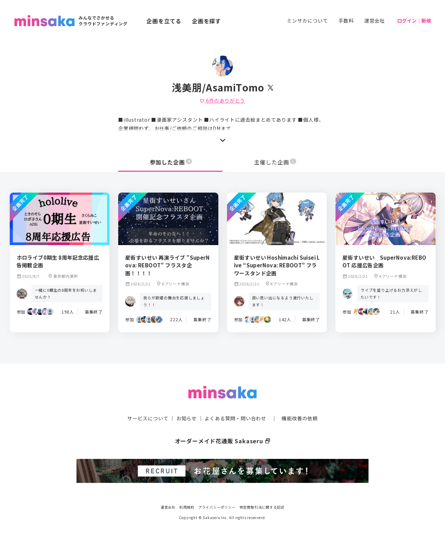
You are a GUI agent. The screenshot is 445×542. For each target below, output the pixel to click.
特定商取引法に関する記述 (262, 507)
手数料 (346, 20)
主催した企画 (275, 162)
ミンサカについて (307, 20)
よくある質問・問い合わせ (235, 418)
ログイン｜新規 (414, 20)
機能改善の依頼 (300, 418)
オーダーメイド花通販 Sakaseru (222, 441)
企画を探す (206, 21)
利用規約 (186, 507)
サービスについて (147, 418)
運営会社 (374, 20)
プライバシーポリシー (217, 507)
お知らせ (186, 418)
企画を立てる (163, 21)
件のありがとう (222, 100)
